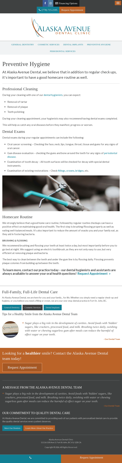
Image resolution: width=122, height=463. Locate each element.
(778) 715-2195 (49, 10)
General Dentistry (22, 44)
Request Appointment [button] (72, 10)
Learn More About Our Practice (39, 428)
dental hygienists (53, 94)
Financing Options (66, 3)
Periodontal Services (62, 51)
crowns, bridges (75, 170)
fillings (61, 170)
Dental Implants (73, 44)
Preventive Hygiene (99, 44)
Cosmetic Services (48, 44)
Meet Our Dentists (12, 428)
